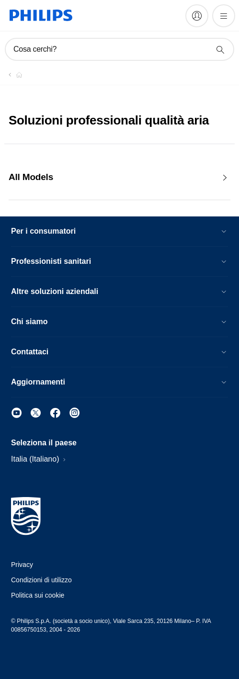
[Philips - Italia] (13, 74)
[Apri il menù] (223, 15)
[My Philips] (196, 15)
